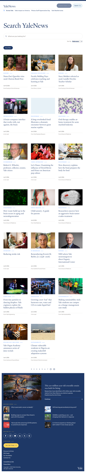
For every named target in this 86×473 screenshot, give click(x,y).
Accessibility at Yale (9, 461)
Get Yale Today (11, 445)
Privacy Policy (7, 464)
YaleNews (9, 7)
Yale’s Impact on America (22, 10)
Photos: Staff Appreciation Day (40, 10)
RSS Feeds (6, 453)
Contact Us (7, 458)
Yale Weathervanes (57, 10)
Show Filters (8, 48)
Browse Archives (9, 451)
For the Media (8, 455)
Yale (80, 468)
